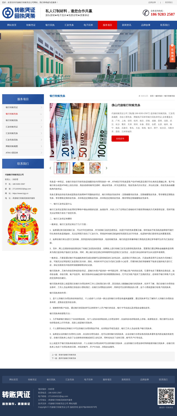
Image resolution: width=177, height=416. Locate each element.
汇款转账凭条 (12, 133)
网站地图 (73, 403)
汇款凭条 (69, 25)
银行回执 (50, 25)
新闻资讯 (126, 25)
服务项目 (107, 25)
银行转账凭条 (12, 114)
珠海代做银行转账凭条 (67, 355)
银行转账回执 (12, 120)
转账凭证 (31, 25)
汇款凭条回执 (12, 140)
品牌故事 (152, 2)
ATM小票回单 (12, 153)
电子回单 (88, 25)
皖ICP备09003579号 (88, 407)
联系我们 (169, 2)
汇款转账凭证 (12, 127)
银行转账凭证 (12, 107)
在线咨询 (120, 138)
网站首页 (11, 25)
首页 (152, 96)
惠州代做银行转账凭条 (67, 358)
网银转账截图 (12, 146)
